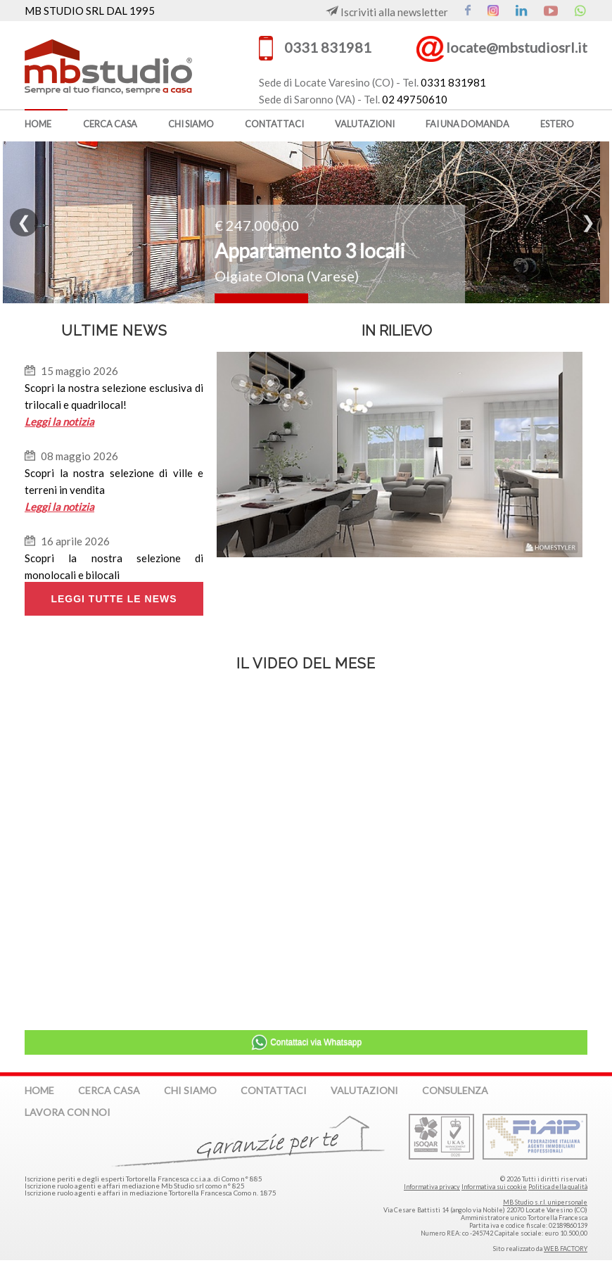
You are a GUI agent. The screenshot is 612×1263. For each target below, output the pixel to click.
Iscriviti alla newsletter (387, 12)
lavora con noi (67, 1112)
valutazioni (365, 123)
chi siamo (191, 123)
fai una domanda (467, 123)
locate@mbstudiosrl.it (516, 47)
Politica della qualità (557, 1187)
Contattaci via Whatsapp (306, 1042)
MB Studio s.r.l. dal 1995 (130, 65)
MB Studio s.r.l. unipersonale (545, 1202)
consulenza (455, 1090)
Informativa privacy (432, 1187)
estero (557, 123)
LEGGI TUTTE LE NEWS (114, 598)
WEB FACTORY (565, 1248)
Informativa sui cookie (494, 1187)
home (38, 123)
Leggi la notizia (59, 421)
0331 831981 (327, 47)
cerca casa (110, 123)
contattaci (274, 123)
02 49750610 (414, 99)
